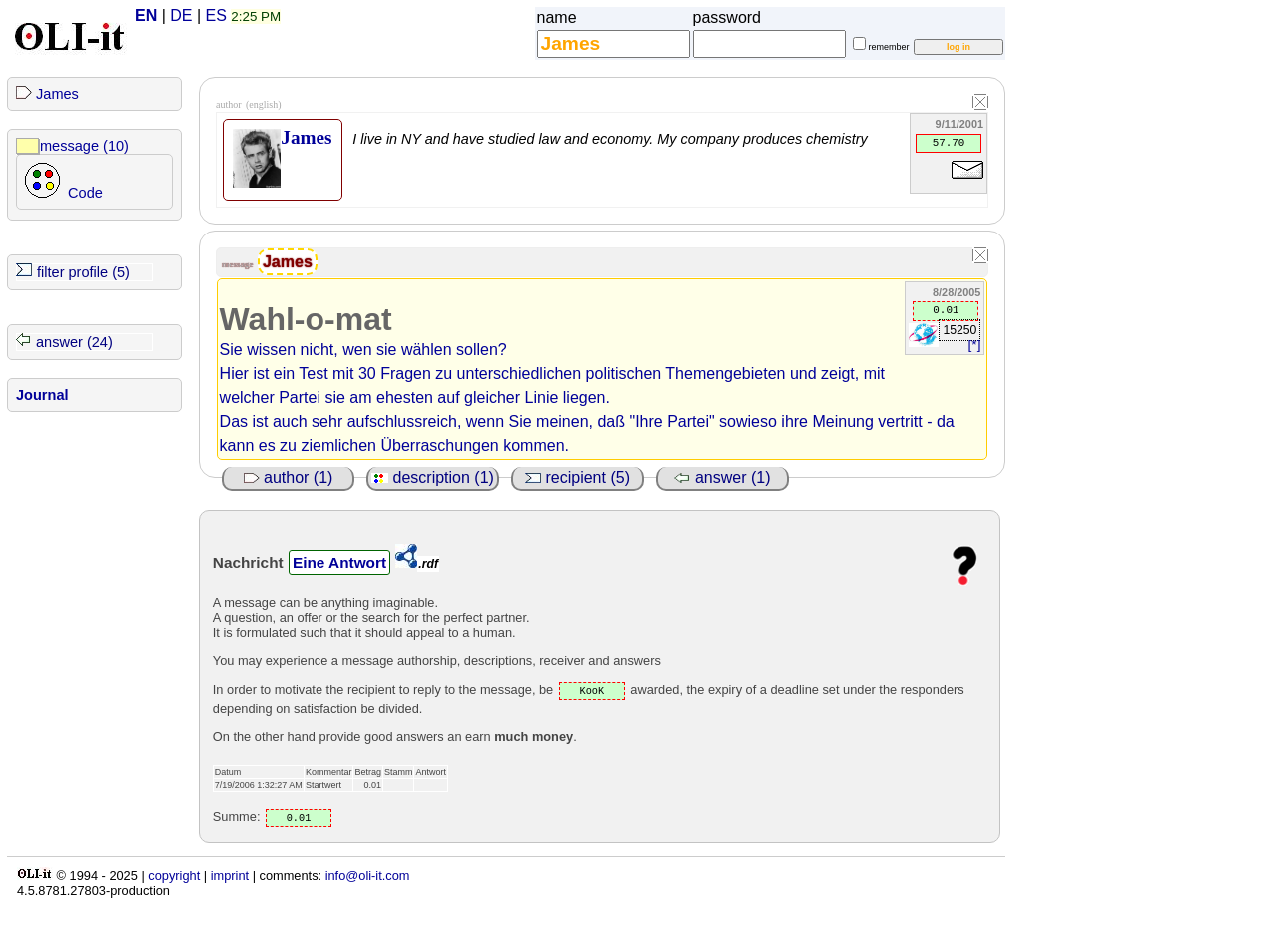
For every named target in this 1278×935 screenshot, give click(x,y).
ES (216, 15)
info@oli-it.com (367, 875)
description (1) (432, 477)
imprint (230, 875)
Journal (42, 395)
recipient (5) (577, 477)
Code (85, 193)
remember (889, 47)
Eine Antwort (339, 562)
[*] (974, 344)
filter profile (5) (83, 272)
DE (181, 15)
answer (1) (722, 477)
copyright (174, 875)
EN (146, 15)
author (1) (288, 477)
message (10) (84, 146)
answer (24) (74, 342)
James (57, 94)
